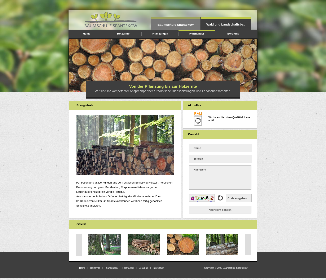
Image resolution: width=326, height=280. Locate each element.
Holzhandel (196, 33)
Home (86, 33)
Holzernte (123, 33)
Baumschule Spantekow (176, 24)
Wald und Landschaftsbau (225, 24)
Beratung (233, 33)
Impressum (158, 268)
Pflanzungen (160, 33)
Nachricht (220, 177)
